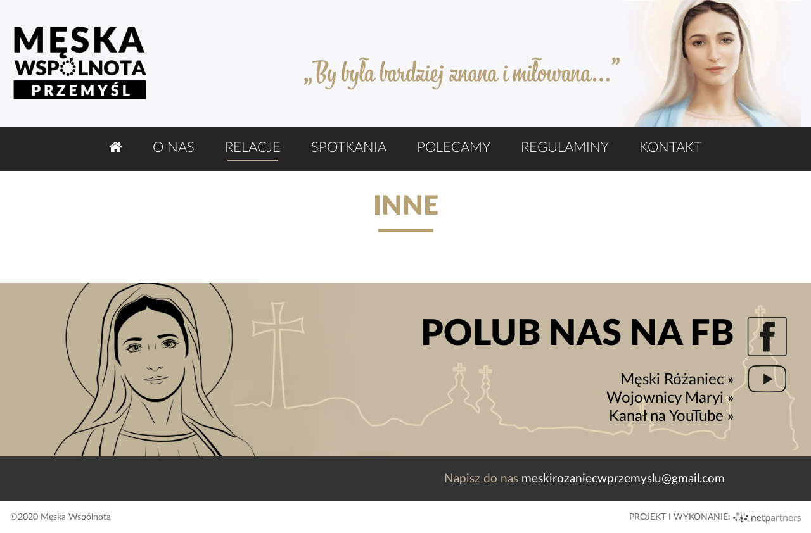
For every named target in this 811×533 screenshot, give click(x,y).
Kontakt (670, 147)
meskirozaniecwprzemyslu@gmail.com (623, 479)
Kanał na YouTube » (671, 416)
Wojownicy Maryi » (670, 398)
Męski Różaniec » (677, 379)
